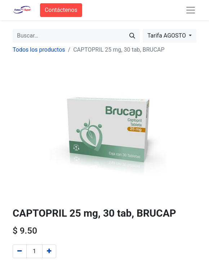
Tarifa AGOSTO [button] (167, 35)
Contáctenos (61, 9)
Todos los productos (39, 49)
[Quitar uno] (20, 251)
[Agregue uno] (49, 251)
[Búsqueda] (132, 36)
